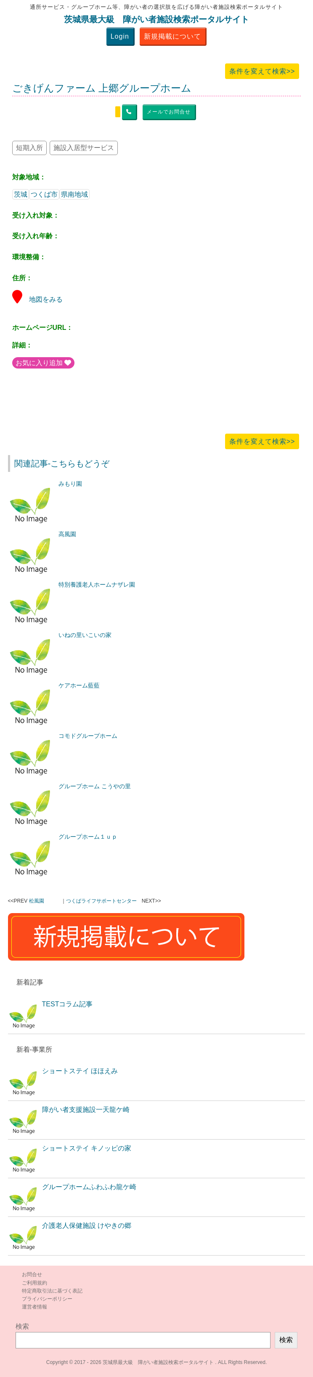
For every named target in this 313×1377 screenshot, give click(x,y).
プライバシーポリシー (47, 1299)
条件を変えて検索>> (262, 71)
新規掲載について (172, 36)
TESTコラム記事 (67, 1004)
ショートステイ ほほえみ (80, 1070)
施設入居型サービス (83, 147)
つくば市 (44, 194)
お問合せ (32, 1274)
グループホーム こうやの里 (94, 786)
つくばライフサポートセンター (101, 901)
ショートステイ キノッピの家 (86, 1148)
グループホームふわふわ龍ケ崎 (89, 1186)
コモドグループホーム (87, 735)
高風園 (67, 534)
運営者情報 (34, 1307)
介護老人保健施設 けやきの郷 (86, 1225)
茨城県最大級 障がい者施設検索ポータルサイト (156, 19)
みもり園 (70, 483)
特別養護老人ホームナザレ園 (96, 584)
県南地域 (74, 194)
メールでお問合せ (169, 112)
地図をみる (37, 299)
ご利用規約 (34, 1283)
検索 (22, 1326)
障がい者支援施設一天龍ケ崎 (86, 1109)
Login (120, 36)
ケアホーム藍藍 (79, 685)
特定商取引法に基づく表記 (52, 1291)
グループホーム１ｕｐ (87, 836)
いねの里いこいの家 (84, 635)
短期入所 (29, 147)
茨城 (20, 194)
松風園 (36, 901)
